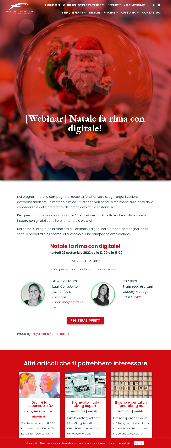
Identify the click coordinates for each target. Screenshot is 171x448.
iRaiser (112, 269)
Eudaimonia (52, 5)
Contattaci (151, 13)
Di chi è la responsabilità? (39, 404)
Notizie (47, 411)
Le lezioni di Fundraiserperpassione (84, 5)
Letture (95, 13)
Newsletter (114, 5)
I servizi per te (72, 13)
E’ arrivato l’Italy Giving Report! (85, 404)
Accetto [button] (138, 443)
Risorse (109, 13)
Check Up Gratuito (135, 5)
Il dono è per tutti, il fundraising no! (131, 404)
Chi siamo (128, 13)
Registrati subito (85, 320)
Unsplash (63, 334)
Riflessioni (38, 416)
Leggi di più (124, 443)
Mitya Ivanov (41, 334)
